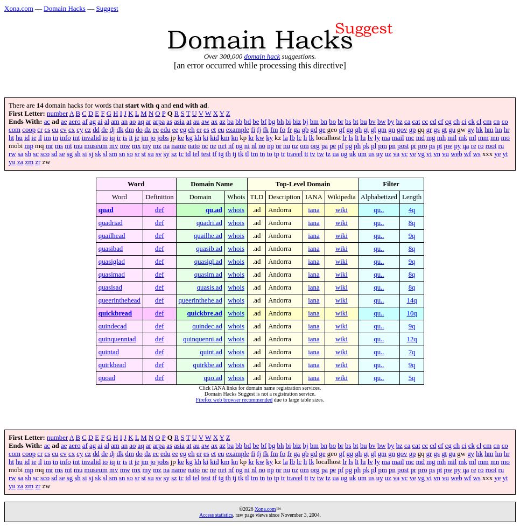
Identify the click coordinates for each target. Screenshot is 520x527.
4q (412, 210)
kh (197, 138)
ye (497, 154)
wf (468, 154)
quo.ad (212, 378)
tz (328, 154)
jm (145, 138)
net (222, 146)
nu (286, 146)
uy (379, 154)
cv (63, 129)
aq (141, 121)
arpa (159, 121)
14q (412, 300)
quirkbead (112, 365)
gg (349, 129)
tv (312, 154)
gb (305, 129)
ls (350, 138)
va (396, 154)
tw (320, 154)
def (159, 210)
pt (439, 146)
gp (412, 129)
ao (132, 121)
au (196, 121)
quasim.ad (208, 274)
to (269, 154)
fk (266, 129)
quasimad (112, 274)
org (315, 146)
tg (221, 154)
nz (295, 146)
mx (136, 146)
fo (283, 129)
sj (91, 154)
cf (441, 121)
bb (238, 121)
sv (158, 154)
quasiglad (112, 261)
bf (264, 121)
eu (220, 129)
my (147, 146)
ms (59, 146)
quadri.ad (209, 223)
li (305, 138)
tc (181, 154)
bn (323, 121)
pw (448, 146)
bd (247, 121)
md (420, 138)
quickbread (115, 313)
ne (213, 146)
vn (436, 154)
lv (370, 138)
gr (429, 129)
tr (283, 154)
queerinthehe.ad (200, 300)
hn (498, 129)
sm (113, 154)
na (166, 146)
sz (174, 154)
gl (373, 129)
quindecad (113, 326)
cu (55, 129)
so (130, 154)
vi (429, 154)
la (285, 138)
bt (356, 121)
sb (28, 154)
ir (119, 138)
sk (98, 154)
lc (299, 138)
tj (234, 154)
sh (77, 154)
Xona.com (18, 8)
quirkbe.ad (207, 365)
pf (340, 146)
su (150, 154)
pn (392, 146)
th (228, 154)
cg (448, 121)
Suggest (107, 8)
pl (373, 146)
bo (332, 121)
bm (314, 121)
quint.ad (211, 352)
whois (236, 210)
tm (254, 154)
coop (29, 129)
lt (357, 138)
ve (413, 154)
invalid (91, 138)
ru (501, 146)
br (340, 121)
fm (274, 129)
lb (292, 138)
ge (322, 129)
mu (78, 146)
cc (425, 121)
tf (215, 154)
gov (402, 129)
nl (254, 146)
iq (112, 138)
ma (386, 138)
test (206, 154)
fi (253, 129)
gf (342, 129)
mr (49, 146)
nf (231, 146)
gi (366, 129)
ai (99, 121)
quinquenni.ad (202, 339)
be (255, 121)
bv (372, 121)
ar (148, 121)
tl (247, 154)
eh (191, 129)
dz (147, 129)
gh (358, 129)
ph (357, 146)
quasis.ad (209, 287)
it (130, 138)
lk (311, 138)
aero (75, 121)
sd (54, 154)
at (188, 121)
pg (348, 146)
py (457, 146)
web (456, 154)
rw (12, 154)
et (213, 129)
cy (79, 129)
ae (64, 121)
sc (36, 154)
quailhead (112, 236)
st (144, 154)
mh (441, 138)
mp (29, 146)
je (137, 138)
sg (70, 154)
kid (214, 138)
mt (68, 146)
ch (456, 121)
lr (344, 138)
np (270, 146)
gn (391, 129)
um (362, 154)
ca (407, 121)
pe (332, 146)
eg (183, 129)
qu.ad (214, 210)
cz (88, 129)
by (391, 121)
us (371, 154)
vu (445, 154)
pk (365, 146)
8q (412, 223)
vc (404, 154)
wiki (341, 210)
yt (505, 154)
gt (444, 129)
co (505, 121)
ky (269, 138)
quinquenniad (117, 339)
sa (21, 154)
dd (96, 129)
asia (179, 121)
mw (125, 146)
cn (496, 121)
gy (470, 129)
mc (410, 138)
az (222, 121)
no (261, 146)
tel (196, 154)
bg (271, 121)
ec (155, 129)
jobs (162, 138)
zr (37, 162)
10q (412, 313)
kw (260, 138)
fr (289, 129)
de (104, 129)
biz (297, 121)
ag (92, 121)
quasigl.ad (208, 261)
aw (205, 121)
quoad (107, 378)
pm (382, 146)
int (76, 138)
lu (363, 138)
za (20, 162)
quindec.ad (207, 326)
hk (479, 129)
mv (113, 146)
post (403, 146)
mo (505, 138)
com (14, 129)
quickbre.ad (204, 313)
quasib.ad (209, 248)
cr (40, 129)
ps (432, 146)
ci (463, 121)
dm (129, 129)
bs (348, 121)
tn (262, 154)
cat (416, 121)
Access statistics (216, 515)
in (55, 138)
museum (95, 146)
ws (476, 154)
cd (433, 121)
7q (412, 352)
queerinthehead (119, 300)
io (105, 138)
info (65, 138)
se (62, 154)
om (304, 146)
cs (48, 129)
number (57, 113)
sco (45, 154)
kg (189, 138)
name (178, 146)
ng (239, 146)
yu (12, 162)
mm (483, 138)
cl (478, 121)
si (84, 154)
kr (251, 138)
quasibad (111, 248)
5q (412, 378)
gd (314, 129)
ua (335, 154)
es (206, 129)
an (124, 121)
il (40, 138)
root (491, 146)
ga (296, 129)
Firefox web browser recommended (234, 400)
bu (363, 121)
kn (234, 138)
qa (465, 146)
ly (377, 138)
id (27, 138)
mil (451, 138)
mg (430, 138)
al (106, 121)
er (199, 129)
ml (472, 138)
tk (240, 154)
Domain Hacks (65, 8)
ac (47, 121)
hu (19, 138)
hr (507, 129)
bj (305, 121)
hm (488, 129)
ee (175, 129)
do (139, 129)
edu (165, 129)
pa (324, 146)
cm (487, 121)
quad (106, 210)
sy (167, 154)
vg (421, 154)
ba (230, 121)
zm (29, 162)
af (85, 121)
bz (399, 121)
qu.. (379, 210)
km (225, 138)
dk (120, 129)
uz (388, 154)
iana (313, 210)
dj (112, 129)
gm (382, 129)
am (115, 121)
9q (412, 236)
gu (451, 129)
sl (105, 154)
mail (398, 138)
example (237, 129)
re (473, 146)
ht (11, 138)
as (169, 121)
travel (295, 154)
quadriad (111, 223)
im (47, 138)
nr (279, 146)
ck (471, 121)
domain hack (262, 56)
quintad (109, 352)
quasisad (110, 287)
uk (352, 154)
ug (344, 154)
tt (306, 154)
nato (194, 146)
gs (437, 129)
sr (137, 154)
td (188, 154)
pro (422, 146)
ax (214, 121)
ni (247, 146)
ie (33, 138)
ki (205, 138)
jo (153, 138)
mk (463, 138)
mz (157, 146)
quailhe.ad (208, 236)
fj (259, 129)
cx (71, 129)
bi (288, 121)
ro (481, 146)
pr (414, 146)
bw (381, 121)
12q (412, 339)
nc (204, 146)
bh (280, 121)
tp (276, 154)
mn (494, 138)
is (125, 138)
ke (181, 138)
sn (122, 154)
